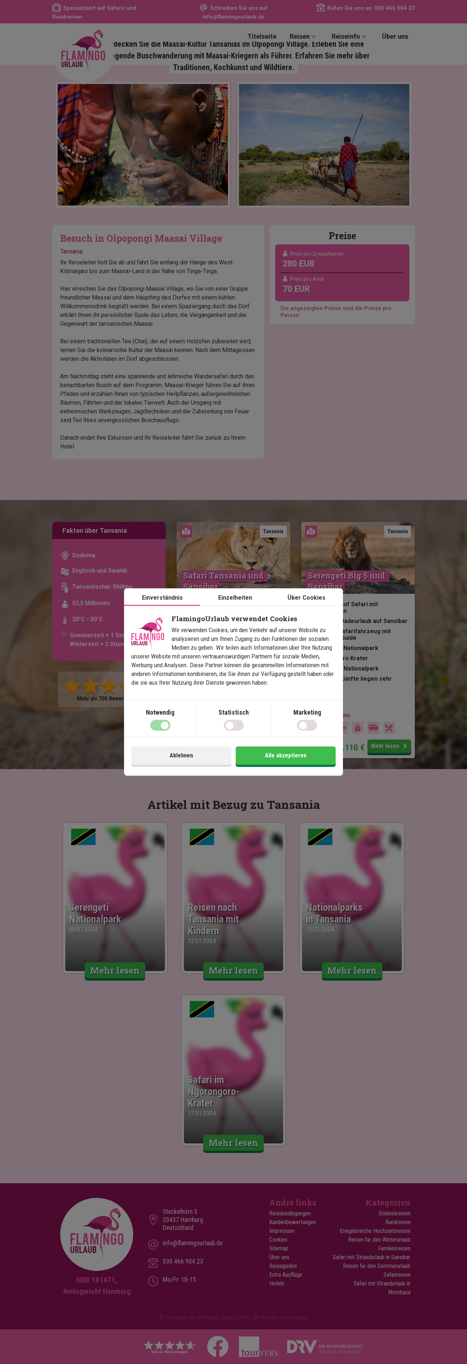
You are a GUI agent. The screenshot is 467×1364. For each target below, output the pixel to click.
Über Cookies (306, 597)
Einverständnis (162, 597)
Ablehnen (181, 755)
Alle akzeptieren (285, 755)
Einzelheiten (235, 597)
